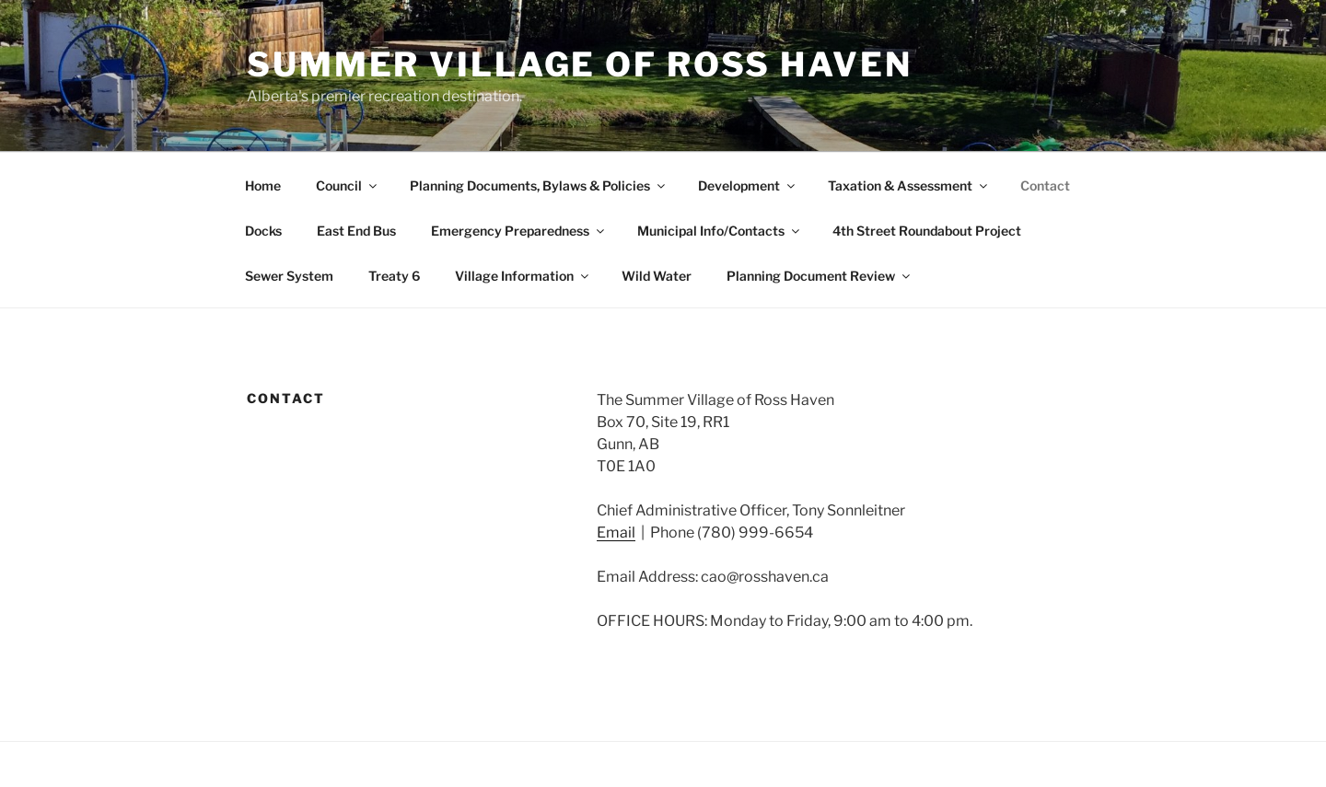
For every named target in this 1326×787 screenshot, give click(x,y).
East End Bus (356, 230)
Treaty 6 (394, 276)
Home (263, 185)
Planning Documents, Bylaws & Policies (539, 185)
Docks (263, 230)
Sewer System (289, 276)
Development (747, 185)
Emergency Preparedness (519, 230)
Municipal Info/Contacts (719, 230)
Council (347, 185)
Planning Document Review (820, 276)
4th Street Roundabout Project (926, 230)
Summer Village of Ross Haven (580, 64)
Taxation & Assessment (909, 185)
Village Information (523, 276)
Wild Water (657, 276)
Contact (1045, 185)
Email (616, 532)
